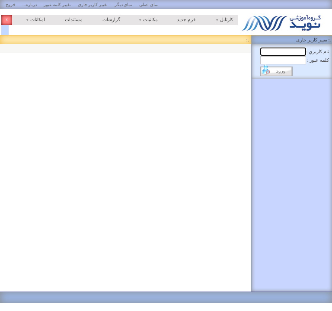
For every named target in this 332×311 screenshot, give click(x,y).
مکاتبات (141, 19)
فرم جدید (186, 19)
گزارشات (111, 19)
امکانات (28, 19)
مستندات (74, 19)
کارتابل (216, 19)
